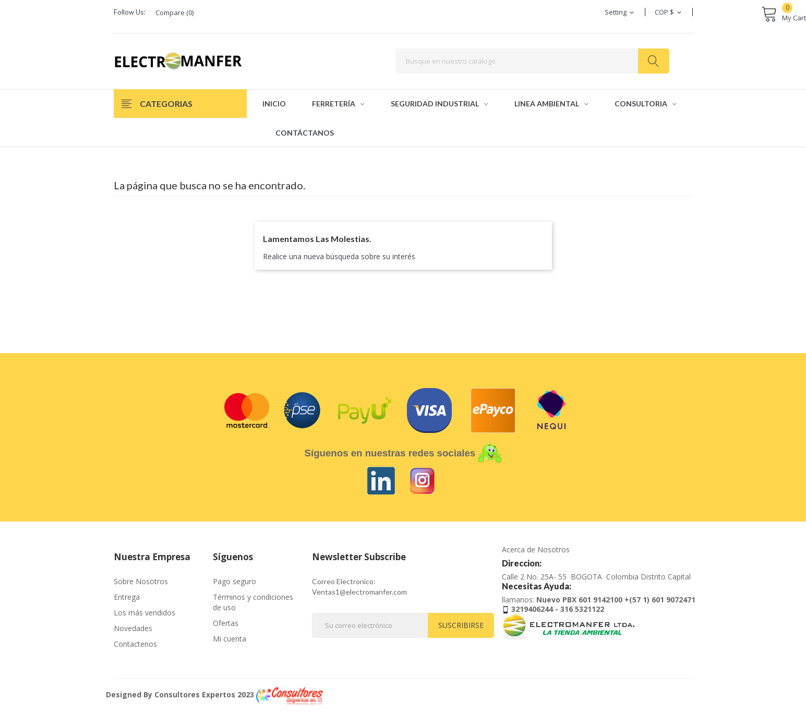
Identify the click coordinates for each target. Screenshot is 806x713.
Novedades (133, 628)
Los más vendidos (144, 613)
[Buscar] (532, 61)
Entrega (127, 597)
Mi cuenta (229, 639)
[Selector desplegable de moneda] (669, 12)
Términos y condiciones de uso (253, 602)
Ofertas (225, 623)
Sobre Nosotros (141, 581)
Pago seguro (234, 581)
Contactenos (135, 644)
